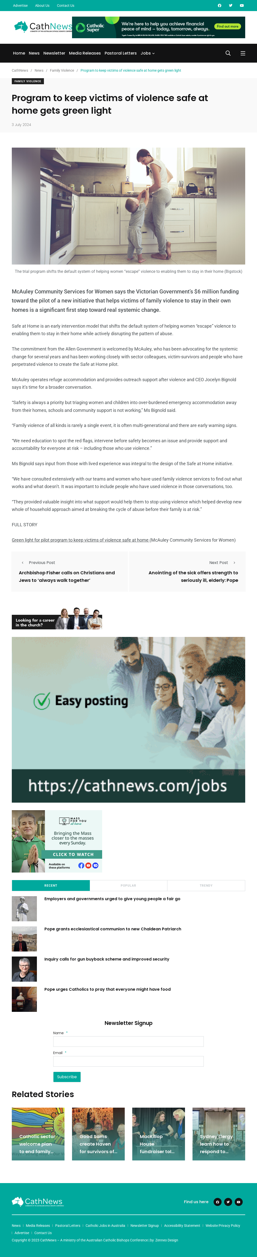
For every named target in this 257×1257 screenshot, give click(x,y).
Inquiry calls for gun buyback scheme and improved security (106, 959)
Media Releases (85, 53)
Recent (50, 885)
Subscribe (67, 1077)
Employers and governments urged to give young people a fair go (112, 899)
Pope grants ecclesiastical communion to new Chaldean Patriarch (112, 929)
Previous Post (37, 563)
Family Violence (28, 81)
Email (60, 1052)
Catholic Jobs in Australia (105, 1226)
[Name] (128, 1041)
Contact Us (65, 6)
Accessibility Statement (182, 1226)
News (34, 53)
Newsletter (54, 53)
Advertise (20, 6)
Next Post (223, 563)
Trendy (206, 885)
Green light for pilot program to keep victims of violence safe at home (81, 540)
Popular (128, 885)
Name (60, 1032)
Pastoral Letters (121, 53)
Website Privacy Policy (223, 1226)
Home (19, 53)
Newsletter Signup (145, 1226)
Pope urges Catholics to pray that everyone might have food (108, 989)
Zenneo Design (166, 1240)
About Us (42, 6)
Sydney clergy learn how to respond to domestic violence (216, 1151)
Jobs (146, 53)
